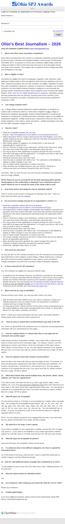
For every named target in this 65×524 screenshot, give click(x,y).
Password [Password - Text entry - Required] (6, 23)
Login (58, 35)
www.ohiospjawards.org (39, 49)
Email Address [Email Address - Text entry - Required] (7, 15)
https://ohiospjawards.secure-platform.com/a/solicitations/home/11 (34, 135)
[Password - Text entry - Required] (32, 27)
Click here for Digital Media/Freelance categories (30, 93)
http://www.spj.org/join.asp (37, 286)
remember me (9, 31)
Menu (32, 8)
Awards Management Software (26, 513)
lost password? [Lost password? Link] (58, 31)
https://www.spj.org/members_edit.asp (49, 284)
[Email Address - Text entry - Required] (32, 19)
